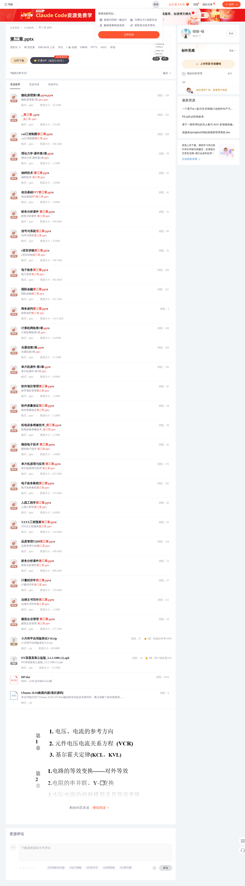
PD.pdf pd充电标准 (193, 117)
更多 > (232, 51)
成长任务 (209, 3)
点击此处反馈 (191, 159)
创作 (231, 4)
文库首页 (15, 28)
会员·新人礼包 (179, 4)
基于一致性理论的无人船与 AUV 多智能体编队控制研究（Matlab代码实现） (208, 125)
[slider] (27, 868)
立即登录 (129, 34)
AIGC (104, 47)
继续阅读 (101, 807)
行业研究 (29, 28)
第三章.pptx (22, 40)
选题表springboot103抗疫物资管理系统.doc (206, 132)
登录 (156, 4)
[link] (15, 28)
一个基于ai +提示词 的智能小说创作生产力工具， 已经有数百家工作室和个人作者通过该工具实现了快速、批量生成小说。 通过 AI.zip (208, 109)
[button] (167, 73)
